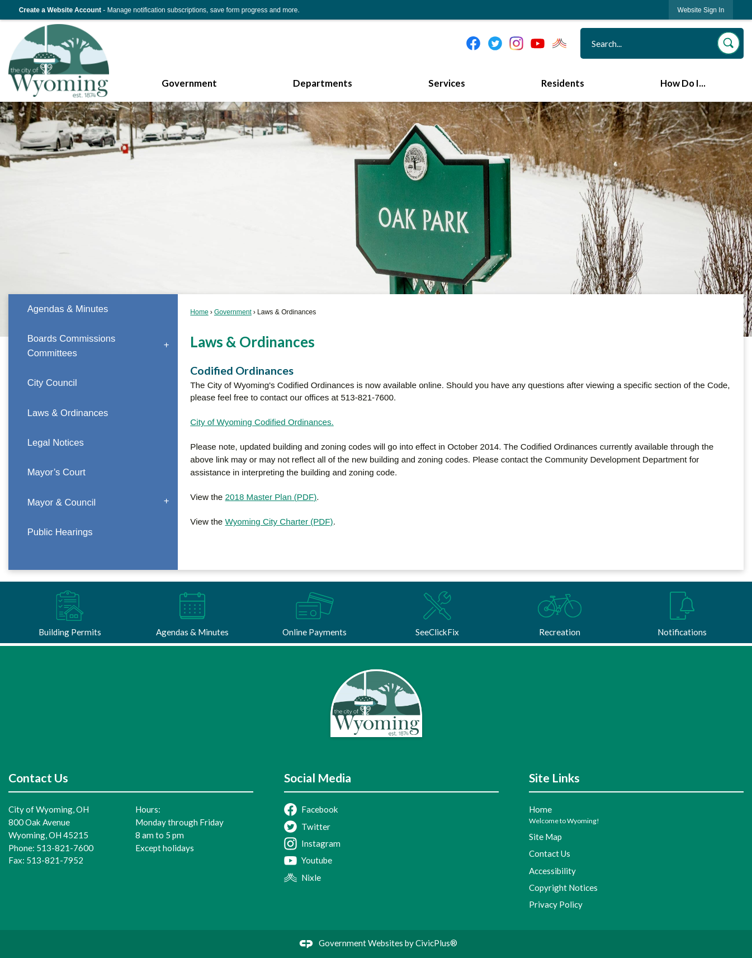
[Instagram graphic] (516, 43)
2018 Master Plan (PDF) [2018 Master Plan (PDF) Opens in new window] (271, 497)
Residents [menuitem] (562, 83)
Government (233, 312)
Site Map (545, 837)
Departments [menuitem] (322, 83)
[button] (728, 43)
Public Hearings (60, 532)
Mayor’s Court (56, 472)
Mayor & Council (61, 502)
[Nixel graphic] (559, 43)
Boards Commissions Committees (71, 345)
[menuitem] (92, 309)
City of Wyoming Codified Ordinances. (261, 422)
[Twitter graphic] (495, 43)
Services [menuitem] (446, 83)
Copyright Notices (563, 888)
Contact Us (549, 853)
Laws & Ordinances (67, 413)
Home (199, 312)
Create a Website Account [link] (60, 10)
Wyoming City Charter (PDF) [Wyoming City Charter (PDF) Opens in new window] (279, 521)
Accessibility (552, 871)
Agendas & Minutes (67, 309)
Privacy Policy (556, 904)
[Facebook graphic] (473, 43)
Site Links (554, 778)
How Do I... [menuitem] (683, 83)
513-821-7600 (64, 848)
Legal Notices (55, 442)
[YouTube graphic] (538, 43)
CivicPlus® (436, 943)
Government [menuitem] (189, 83)
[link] (701, 10)
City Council (52, 382)
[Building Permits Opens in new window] (69, 612)
